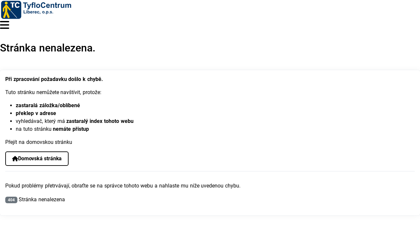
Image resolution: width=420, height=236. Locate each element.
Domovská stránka (37, 158)
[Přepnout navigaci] (4, 25)
